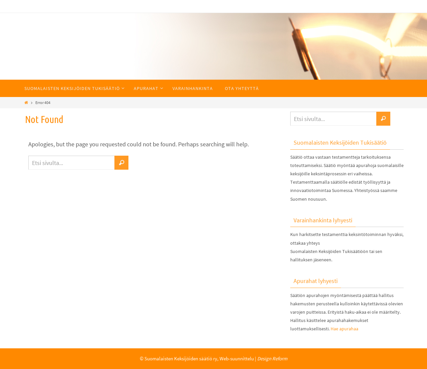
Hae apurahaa (344, 329)
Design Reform (272, 358)
